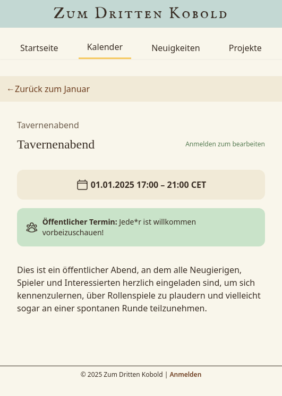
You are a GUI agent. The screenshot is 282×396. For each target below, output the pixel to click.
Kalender (105, 47)
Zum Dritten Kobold (141, 14)
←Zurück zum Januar (48, 89)
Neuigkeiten (175, 48)
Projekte (245, 48)
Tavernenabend (48, 125)
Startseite (39, 48)
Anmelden (185, 374)
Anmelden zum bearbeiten (225, 144)
